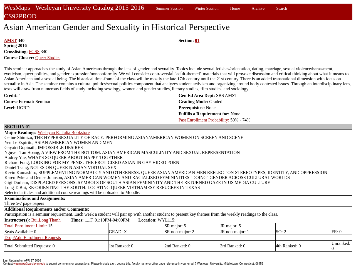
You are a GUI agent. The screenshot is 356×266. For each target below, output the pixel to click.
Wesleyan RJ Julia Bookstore (64, 132)
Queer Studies (47, 57)
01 (197, 40)
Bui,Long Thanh (45, 220)
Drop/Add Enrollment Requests (32, 237)
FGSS (34, 51)
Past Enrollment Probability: (204, 120)
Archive (258, 8)
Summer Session (169, 8)
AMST (10, 40)
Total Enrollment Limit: (26, 225)
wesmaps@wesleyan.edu (29, 263)
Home (235, 8)
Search (281, 8)
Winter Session (206, 8)
